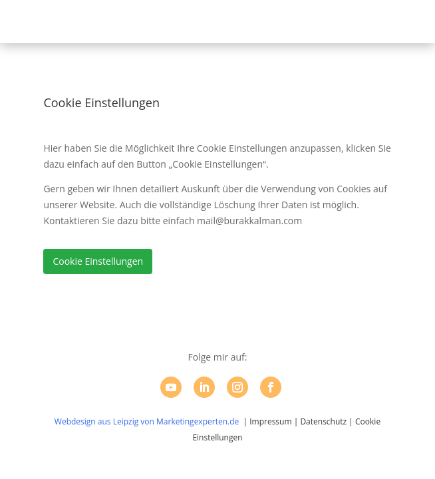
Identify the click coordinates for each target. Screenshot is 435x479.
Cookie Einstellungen (98, 261)
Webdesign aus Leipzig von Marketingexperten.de (147, 421)
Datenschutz (323, 421)
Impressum (270, 421)
